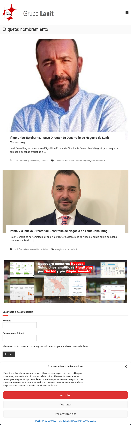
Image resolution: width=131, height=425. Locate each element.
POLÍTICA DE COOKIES (45, 421)
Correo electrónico (13, 333)
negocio (86, 161)
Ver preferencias (65, 413)
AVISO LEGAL (89, 421)
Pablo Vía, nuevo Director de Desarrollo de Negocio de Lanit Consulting (58, 231)
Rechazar (65, 404)
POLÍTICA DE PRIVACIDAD (70, 421)
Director (78, 161)
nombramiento (98, 161)
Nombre (7, 320)
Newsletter (35, 161)
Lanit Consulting (21, 161)
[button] (126, 366)
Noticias (44, 161)
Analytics (59, 161)
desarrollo (69, 161)
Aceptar (65, 395)
